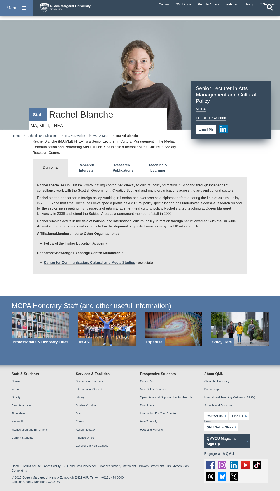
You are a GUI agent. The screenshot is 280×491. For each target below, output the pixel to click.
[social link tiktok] (257, 465)
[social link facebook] (210, 465)
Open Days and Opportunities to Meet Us (166, 397)
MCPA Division (75, 136)
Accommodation (86, 429)
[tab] (50, 168)
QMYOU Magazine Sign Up (222, 441)
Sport (79, 413)
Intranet (16, 389)
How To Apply (148, 421)
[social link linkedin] (223, 129)
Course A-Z (147, 381)
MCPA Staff (101, 136)
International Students (89, 389)
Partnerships (212, 389)
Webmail (17, 421)
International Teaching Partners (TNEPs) (229, 397)
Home (16, 136)
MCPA (201, 109)
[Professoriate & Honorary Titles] (40, 329)
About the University (217, 381)
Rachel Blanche (127, 136)
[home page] (79, 10)
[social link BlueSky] (222, 476)
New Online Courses (153, 389)
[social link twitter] (234, 476)
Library (80, 397)
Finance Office (85, 437)
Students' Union (86, 405)
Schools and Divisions (42, 136)
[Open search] (270, 14)
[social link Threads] (210, 476)
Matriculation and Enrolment (29, 429)
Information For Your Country (158, 413)
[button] (16, 11)
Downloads (147, 405)
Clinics (80, 421)
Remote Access (21, 405)
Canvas (16, 381)
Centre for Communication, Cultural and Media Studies (89, 262)
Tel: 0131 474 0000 (211, 118)
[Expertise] (173, 329)
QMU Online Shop (220, 427)
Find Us (237, 416)
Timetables (18, 413)
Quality (16, 397)
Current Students (22, 437)
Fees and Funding (151, 429)
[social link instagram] (222, 465)
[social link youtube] (245, 465)
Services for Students (89, 381)
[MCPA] (107, 329)
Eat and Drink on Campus (92, 445)
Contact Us (215, 416)
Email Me (206, 129)
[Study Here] (240, 329)
